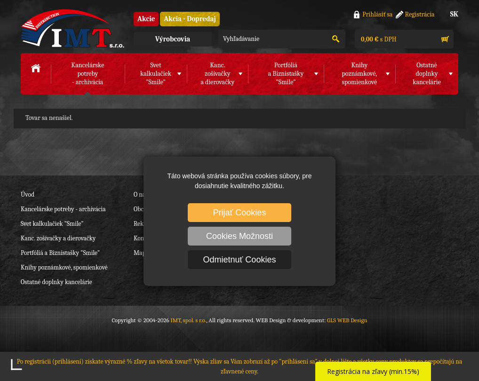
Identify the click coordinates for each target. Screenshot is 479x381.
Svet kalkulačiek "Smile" (52, 223)
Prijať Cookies (239, 212)
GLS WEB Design (347, 320)
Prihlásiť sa (377, 14)
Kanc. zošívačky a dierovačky (58, 238)
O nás (141, 194)
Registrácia (420, 14)
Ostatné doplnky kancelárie (56, 282)
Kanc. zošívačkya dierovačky (217, 73)
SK (454, 14)
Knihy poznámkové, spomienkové (64, 267)
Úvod (27, 194)
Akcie (146, 19)
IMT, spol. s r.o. (72, 28)
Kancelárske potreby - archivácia (63, 209)
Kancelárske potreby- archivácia (87, 73)
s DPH (377, 39)
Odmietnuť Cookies (239, 259)
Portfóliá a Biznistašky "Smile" (60, 252)
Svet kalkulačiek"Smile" (155, 73)
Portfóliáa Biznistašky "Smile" (286, 73)
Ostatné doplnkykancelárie (427, 73)
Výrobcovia (172, 39)
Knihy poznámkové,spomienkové (359, 73)
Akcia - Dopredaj (190, 19)
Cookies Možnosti (239, 236)
